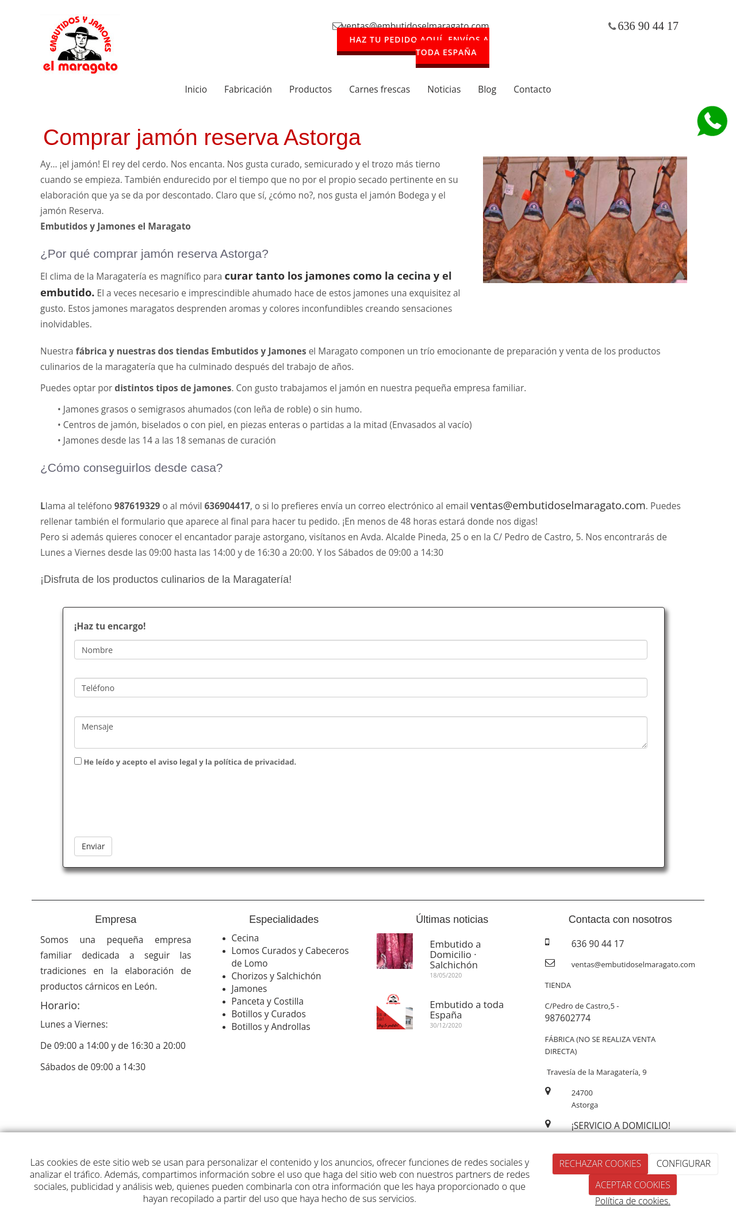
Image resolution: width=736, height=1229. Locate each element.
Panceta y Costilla (268, 1001)
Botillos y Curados (269, 1013)
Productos (310, 89)
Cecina (245, 938)
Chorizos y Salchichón (276, 976)
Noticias (444, 89)
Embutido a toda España (467, 1009)
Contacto (532, 89)
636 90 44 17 (648, 26)
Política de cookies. (632, 1200)
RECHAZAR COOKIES (600, 1163)
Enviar (93, 846)
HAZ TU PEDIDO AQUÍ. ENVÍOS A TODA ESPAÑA (419, 46)
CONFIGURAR (684, 1163)
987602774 (568, 1018)
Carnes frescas (379, 89)
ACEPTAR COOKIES (632, 1184)
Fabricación (248, 89)
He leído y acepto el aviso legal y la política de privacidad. (185, 762)
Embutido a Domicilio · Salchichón (455, 954)
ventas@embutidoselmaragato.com (415, 26)
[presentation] (161, 799)
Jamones (249, 988)
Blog (487, 89)
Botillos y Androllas (271, 1026)
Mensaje (360, 732)
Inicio (196, 89)
